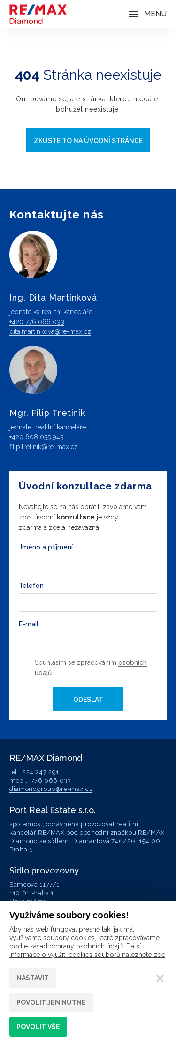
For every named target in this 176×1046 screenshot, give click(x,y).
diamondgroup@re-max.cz (50, 788)
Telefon (31, 585)
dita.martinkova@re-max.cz (50, 331)
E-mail (28, 624)
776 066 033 (51, 780)
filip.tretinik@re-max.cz (43, 447)
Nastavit (32, 978)
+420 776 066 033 (36, 321)
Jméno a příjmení (46, 547)
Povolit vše (38, 1027)
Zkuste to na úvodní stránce (88, 140)
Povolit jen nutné (51, 1002)
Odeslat (88, 699)
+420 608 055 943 (36, 437)
